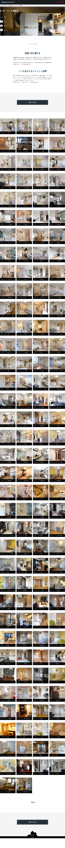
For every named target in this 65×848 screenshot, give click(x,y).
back (33, 812)
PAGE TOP (32, 843)
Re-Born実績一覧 (11, 5)
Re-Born (4, 5)
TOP (1, 5)
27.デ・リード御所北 (18, 5)
